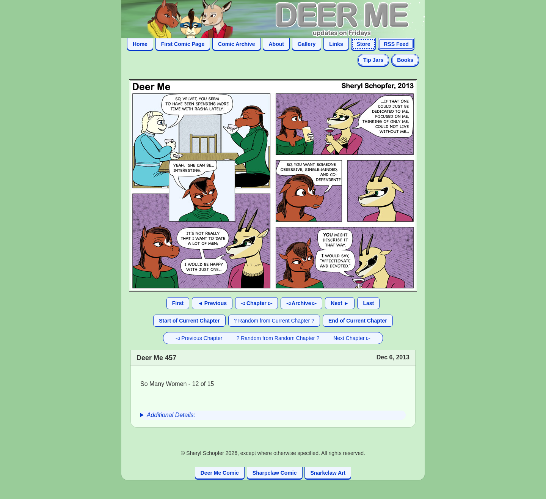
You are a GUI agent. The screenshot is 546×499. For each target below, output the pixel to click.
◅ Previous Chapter (199, 338)
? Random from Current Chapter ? (274, 321)
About (276, 44)
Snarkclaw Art (327, 473)
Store (363, 44)
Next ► (340, 303)
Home (140, 44)
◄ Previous (212, 303)
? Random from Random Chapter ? (278, 338)
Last (368, 303)
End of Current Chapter (357, 321)
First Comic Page (182, 44)
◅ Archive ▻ (301, 303)
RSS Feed (396, 44)
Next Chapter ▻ (351, 338)
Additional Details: (171, 415)
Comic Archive (236, 44)
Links (336, 44)
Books (405, 60)
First (178, 303)
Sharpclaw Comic (275, 473)
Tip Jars (373, 60)
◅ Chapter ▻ (256, 303)
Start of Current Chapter (189, 321)
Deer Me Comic (220, 473)
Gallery (306, 44)
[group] (273, 415)
